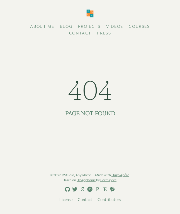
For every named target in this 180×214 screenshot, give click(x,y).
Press (104, 33)
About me (42, 26)
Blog (66, 26)
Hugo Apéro (120, 175)
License (65, 199)
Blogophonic (86, 180)
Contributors (109, 199)
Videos (114, 26)
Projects (89, 26)
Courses (139, 26)
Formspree (108, 180)
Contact (80, 33)
